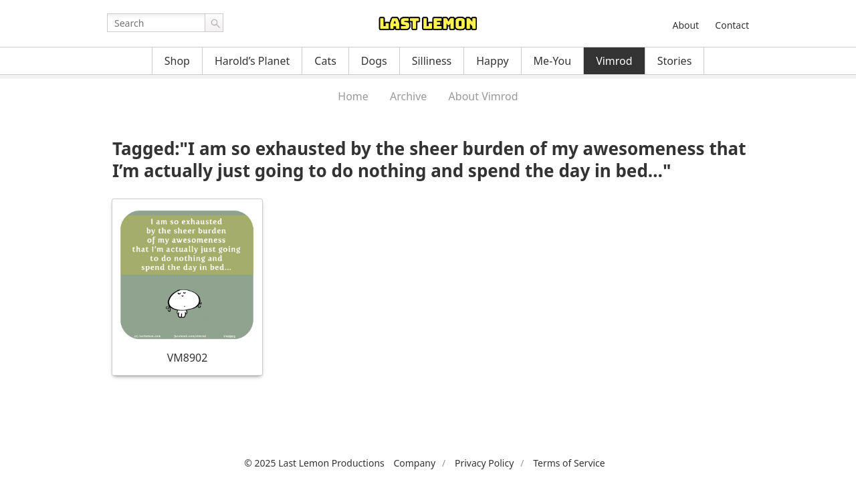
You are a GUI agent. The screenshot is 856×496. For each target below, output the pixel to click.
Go (214, 22)
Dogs (374, 60)
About (685, 25)
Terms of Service (569, 463)
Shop (177, 60)
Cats (325, 60)
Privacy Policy (484, 463)
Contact (732, 25)
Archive (408, 96)
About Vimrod (483, 96)
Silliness (432, 60)
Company (414, 463)
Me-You (553, 60)
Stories (674, 60)
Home (353, 96)
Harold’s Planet (252, 60)
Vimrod (614, 60)
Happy (492, 60)
